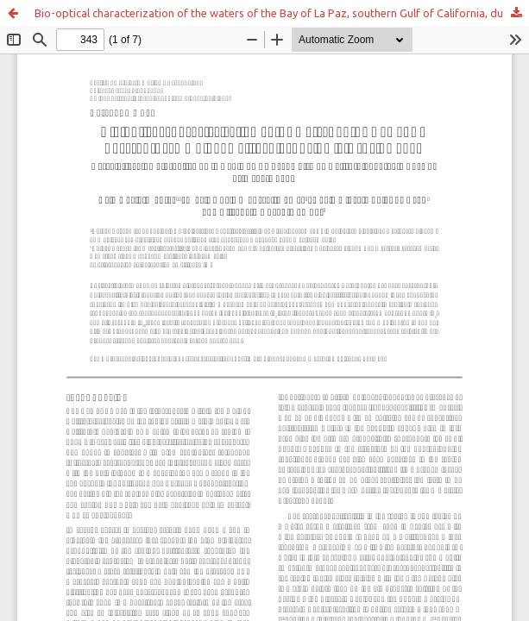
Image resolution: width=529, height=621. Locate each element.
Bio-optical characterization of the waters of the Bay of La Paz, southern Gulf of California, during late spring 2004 (282, 13)
